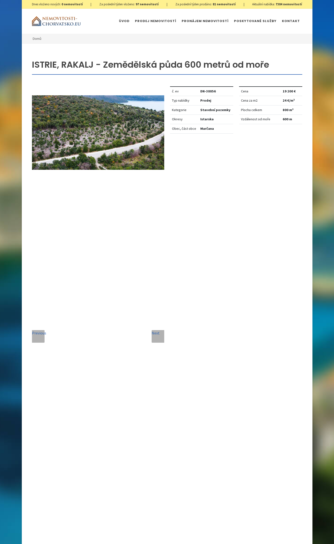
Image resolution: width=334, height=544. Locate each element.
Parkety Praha (227, 530)
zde (243, 415)
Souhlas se (149, 419)
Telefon (112, 349)
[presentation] (156, 437)
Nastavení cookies (110, 530)
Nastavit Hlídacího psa (244, 152)
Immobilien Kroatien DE (157, 530)
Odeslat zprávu (156, 457)
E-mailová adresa (178, 327)
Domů (37, 38)
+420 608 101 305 (66, 397)
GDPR (89, 530)
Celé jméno (115, 327)
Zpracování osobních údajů (160, 419)
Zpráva (111, 371)
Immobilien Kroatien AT (195, 530)
